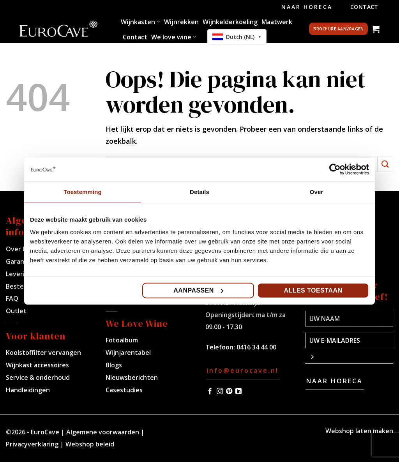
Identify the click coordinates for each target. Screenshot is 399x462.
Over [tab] (316, 192)
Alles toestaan (313, 290)
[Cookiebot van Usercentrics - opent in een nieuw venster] (335, 169)
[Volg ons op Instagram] (220, 391)
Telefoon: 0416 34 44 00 (240, 347)
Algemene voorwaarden (102, 432)
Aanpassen (198, 290)
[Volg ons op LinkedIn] (238, 391)
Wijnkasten (140, 22)
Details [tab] (199, 192)
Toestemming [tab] (83, 192)
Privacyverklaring (32, 444)
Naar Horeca (306, 7)
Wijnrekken (181, 22)
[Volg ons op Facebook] (210, 391)
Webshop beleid (89, 444)
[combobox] (237, 36)
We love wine (173, 37)
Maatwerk (276, 22)
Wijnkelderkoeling (230, 22)
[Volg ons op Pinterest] (229, 391)
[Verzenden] (385, 163)
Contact (364, 7)
